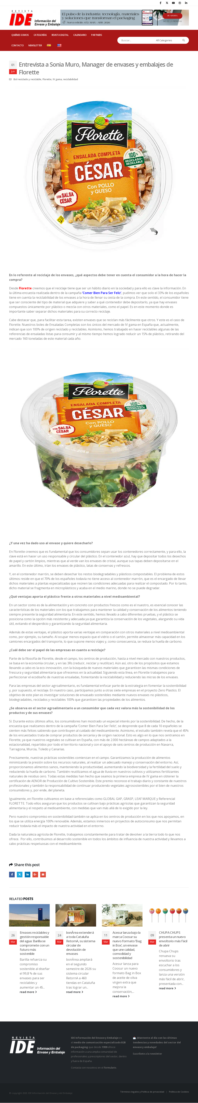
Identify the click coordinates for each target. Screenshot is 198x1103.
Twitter (20, 874)
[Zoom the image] (99, 88)
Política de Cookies (179, 1091)
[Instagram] (179, 3)
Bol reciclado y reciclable (27, 79)
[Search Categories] (166, 40)
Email (43, 874)
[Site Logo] (34, 18)
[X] (167, 3)
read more (28, 992)
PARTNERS (96, 35)
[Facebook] (160, 3)
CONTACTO (17, 45)
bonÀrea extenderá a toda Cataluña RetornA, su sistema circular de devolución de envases (80, 943)
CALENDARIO (79, 35)
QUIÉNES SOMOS (20, 35)
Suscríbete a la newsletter (147, 1053)
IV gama (57, 79)
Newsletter (35, 45)
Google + (35, 874)
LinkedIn (27, 874)
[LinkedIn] (186, 3)
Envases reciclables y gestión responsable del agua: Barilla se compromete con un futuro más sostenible (34, 943)
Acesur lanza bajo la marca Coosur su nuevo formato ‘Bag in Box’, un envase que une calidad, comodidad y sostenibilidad (127, 945)
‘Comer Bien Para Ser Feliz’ (101, 293)
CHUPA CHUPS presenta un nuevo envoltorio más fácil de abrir (173, 938)
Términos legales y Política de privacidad (142, 1091)
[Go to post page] (29, 915)
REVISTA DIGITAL (60, 35)
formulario (110, 1067)
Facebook (12, 874)
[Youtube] (173, 3)
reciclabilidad (70, 79)
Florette (46, 79)
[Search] (184, 40)
